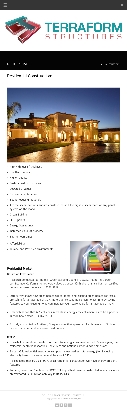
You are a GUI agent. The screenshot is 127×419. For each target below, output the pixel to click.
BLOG (50, 395)
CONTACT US (79, 395)
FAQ (43, 395)
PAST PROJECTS (62, 395)
